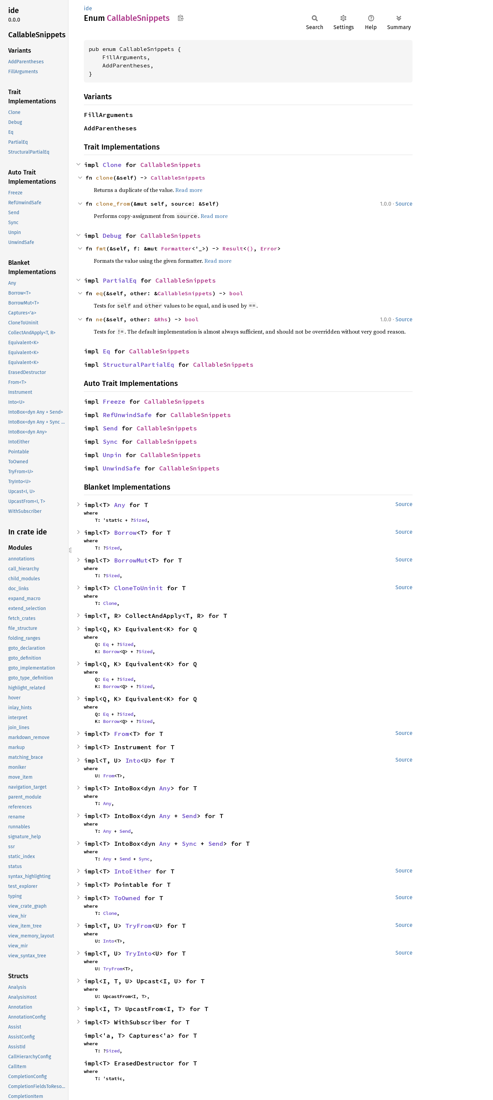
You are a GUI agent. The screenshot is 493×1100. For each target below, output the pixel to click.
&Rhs (161, 319)
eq (99, 293)
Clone (112, 165)
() (249, 248)
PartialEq (120, 280)
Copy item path (180, 18)
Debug (112, 236)
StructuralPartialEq (138, 364)
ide (88, 8)
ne (99, 319)
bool (236, 293)
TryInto (138, 953)
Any (119, 505)
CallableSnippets (170, 165)
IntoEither (133, 871)
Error (268, 248)
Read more (188, 190)
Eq (106, 351)
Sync (110, 441)
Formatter (176, 248)
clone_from (113, 203)
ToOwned (127, 898)
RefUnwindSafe (127, 415)
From (121, 734)
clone (104, 177)
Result (233, 248)
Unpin (112, 455)
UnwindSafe (121, 468)
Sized (140, 520)
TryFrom (138, 926)
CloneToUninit (138, 588)
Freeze (114, 401)
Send (110, 428)
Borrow (125, 532)
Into (132, 760)
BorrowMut (131, 560)
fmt (101, 248)
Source (404, 203)
